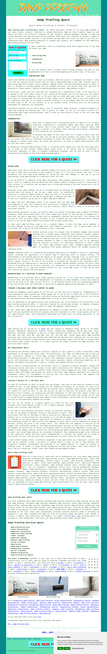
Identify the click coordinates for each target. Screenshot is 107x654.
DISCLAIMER (95, 15)
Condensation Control (82, 600)
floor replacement (38, 571)
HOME (71, 15)
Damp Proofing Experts (40, 609)
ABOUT (81, 15)
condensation (48, 125)
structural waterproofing (60, 471)
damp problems (76, 70)
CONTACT (87, 15)
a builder (60, 563)
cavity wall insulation (76, 567)
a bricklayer (64, 565)
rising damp (23, 176)
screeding (18, 571)
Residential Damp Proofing (24, 600)
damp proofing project (59, 518)
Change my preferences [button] (78, 648)
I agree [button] (60, 648)
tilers (45, 565)
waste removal (60, 571)
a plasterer (42, 569)
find (14, 501)
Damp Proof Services (44, 600)
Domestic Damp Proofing (49, 603)
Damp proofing (13, 329)
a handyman (79, 569)
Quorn (43, 329)
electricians (22, 569)
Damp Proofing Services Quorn (26, 523)
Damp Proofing (37, 638)
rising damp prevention (39, 475)
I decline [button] (67, 648)
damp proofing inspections (82, 461)
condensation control (56, 467)
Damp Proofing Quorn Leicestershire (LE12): (26, 30)
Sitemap (9, 638)
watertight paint (68, 255)
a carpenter (78, 563)
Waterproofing (13, 611)
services (34, 341)
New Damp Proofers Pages (19, 638)
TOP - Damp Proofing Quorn (18, 624)
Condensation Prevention (18, 605)
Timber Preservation (29, 603)
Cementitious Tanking (70, 603)
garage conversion (83, 571)
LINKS (76, 15)
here (73, 516)
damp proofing (30, 40)
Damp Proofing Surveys (80, 605)
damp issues (74, 267)
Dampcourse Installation (18, 609)
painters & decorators (23, 565)
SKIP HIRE (61, 569)
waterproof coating (33, 259)
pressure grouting (74, 473)
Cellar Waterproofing (63, 600)
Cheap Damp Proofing (61, 605)
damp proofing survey (38, 147)
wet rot (72, 94)
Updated (30, 638)
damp (97, 46)
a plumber (53, 567)
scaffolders (34, 567)
